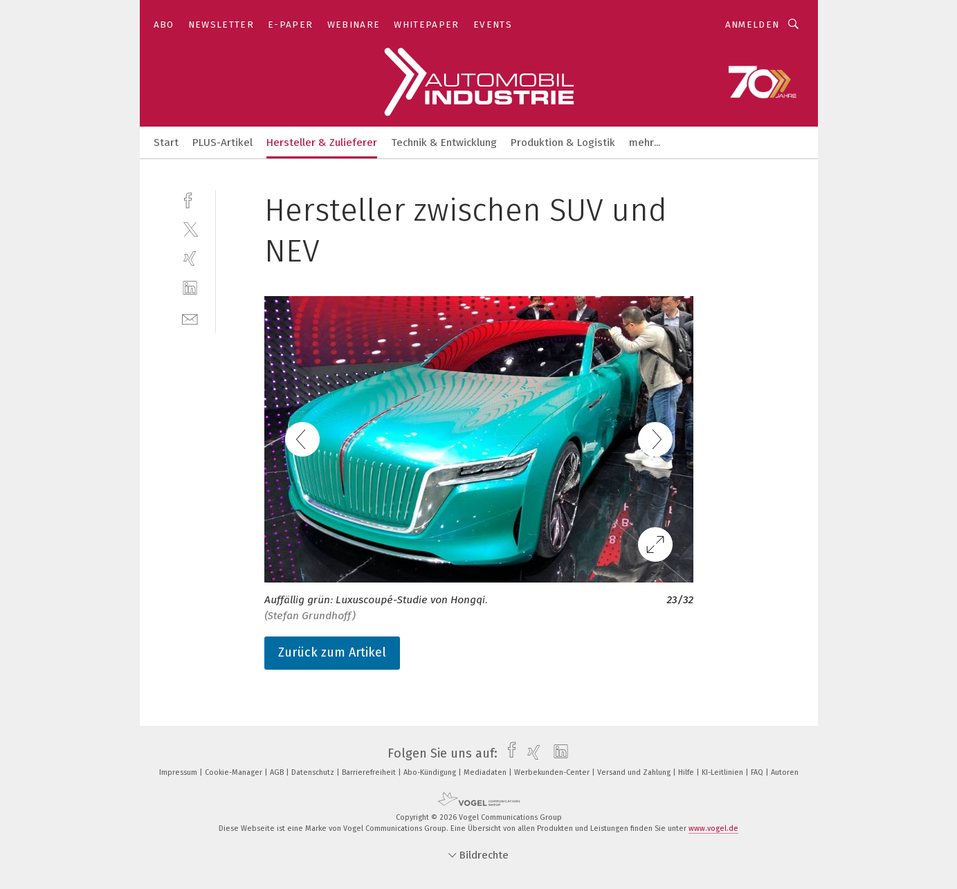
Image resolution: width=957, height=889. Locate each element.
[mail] (190, 318)
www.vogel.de (713, 828)
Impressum (179, 772)
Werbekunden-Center (553, 772)
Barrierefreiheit (370, 772)
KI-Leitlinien (723, 772)
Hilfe (687, 772)
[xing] (190, 258)
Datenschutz (313, 772)
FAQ (758, 772)
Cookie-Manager (234, 772)
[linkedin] (190, 288)
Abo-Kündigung (430, 772)
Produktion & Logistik (563, 142)
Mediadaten (486, 772)
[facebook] (190, 199)
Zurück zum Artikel (332, 652)
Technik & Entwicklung (444, 142)
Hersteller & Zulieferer (321, 142)
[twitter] (190, 228)
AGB (278, 772)
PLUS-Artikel (222, 142)
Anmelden (752, 24)
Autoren (785, 772)
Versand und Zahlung (635, 772)
